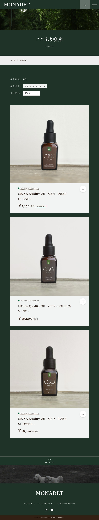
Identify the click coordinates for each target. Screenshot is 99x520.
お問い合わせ (28, 503)
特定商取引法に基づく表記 (66, 503)
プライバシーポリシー (44, 503)
